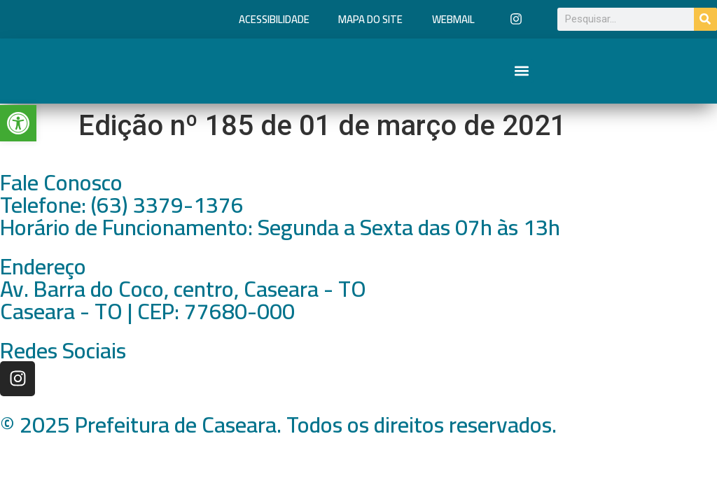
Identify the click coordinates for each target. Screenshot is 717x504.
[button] (522, 71)
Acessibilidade (274, 19)
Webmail (453, 19)
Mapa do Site (370, 19)
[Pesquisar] (705, 19)
